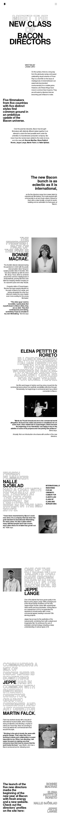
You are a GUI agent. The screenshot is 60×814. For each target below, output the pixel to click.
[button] (56, 4)
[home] (4, 4)
